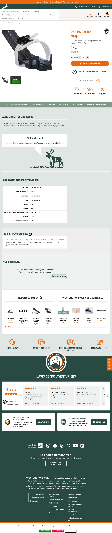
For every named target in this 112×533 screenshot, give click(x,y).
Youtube (75, 446)
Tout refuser (58, 531)
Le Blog (35, 445)
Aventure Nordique (37, 477)
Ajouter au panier (91, 63)
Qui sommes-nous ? (37, 494)
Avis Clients (63, 105)
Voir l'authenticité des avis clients (12, 401)
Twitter (68, 446)
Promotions (72, 498)
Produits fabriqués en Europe (75, 505)
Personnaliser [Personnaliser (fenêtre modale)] (70, 531)
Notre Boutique (54, 503)
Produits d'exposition (72, 510)
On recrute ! (34, 501)
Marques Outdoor (74, 494)
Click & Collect (54, 506)
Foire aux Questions (56, 500)
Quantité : (74, 58)
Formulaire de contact (54, 495)
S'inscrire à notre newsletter (56, 463)
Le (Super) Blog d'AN (37, 498)
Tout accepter (45, 531)
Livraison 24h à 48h (90, 93)
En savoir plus (44, 422)
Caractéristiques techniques (43, 105)
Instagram (48, 446)
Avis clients (53, 513)
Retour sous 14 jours (102, 94)
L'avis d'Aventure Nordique (17, 105)
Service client (12, 348)
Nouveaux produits (75, 501)
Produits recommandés (96, 105)
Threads (61, 446)
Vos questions (77, 105)
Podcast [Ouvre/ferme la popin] (109, 364)
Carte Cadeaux (73, 515)
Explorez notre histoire (66, 488)
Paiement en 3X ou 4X (77, 93)
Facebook (55, 446)
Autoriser (16, 82)
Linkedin (82, 446)
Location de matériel (56, 509)
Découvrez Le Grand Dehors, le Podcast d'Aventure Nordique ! (56, 2)
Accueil (4, 23)
